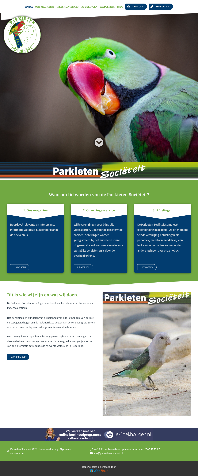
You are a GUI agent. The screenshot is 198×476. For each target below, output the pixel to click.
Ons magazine (44, 6)
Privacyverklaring (48, 449)
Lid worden (162, 6)
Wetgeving (107, 6)
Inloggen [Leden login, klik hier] (137, 6)
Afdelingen (89, 6)
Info (120, 6)
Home (29, 6)
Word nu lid (18, 356)
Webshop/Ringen (68, 6)
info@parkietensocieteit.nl (108, 453)
